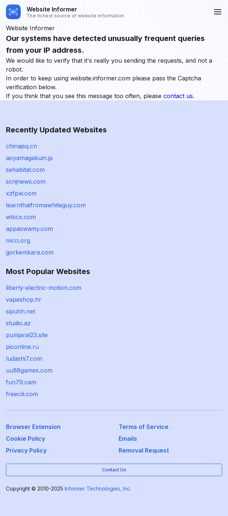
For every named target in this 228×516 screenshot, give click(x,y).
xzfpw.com (21, 193)
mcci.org (18, 240)
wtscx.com (21, 217)
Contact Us (114, 469)
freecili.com (22, 394)
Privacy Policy (26, 450)
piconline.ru (22, 346)
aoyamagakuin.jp (29, 158)
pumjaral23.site (27, 335)
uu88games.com (29, 370)
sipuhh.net (20, 311)
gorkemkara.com (30, 252)
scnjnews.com (25, 181)
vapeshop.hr (23, 299)
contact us (178, 96)
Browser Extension (33, 426)
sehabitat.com (25, 169)
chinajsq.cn (21, 146)
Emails (128, 438)
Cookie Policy (25, 438)
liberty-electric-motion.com (43, 287)
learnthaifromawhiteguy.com (46, 205)
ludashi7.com (24, 358)
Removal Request (144, 450)
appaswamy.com (29, 228)
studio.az (18, 323)
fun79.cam (21, 382)
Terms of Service (144, 426)
